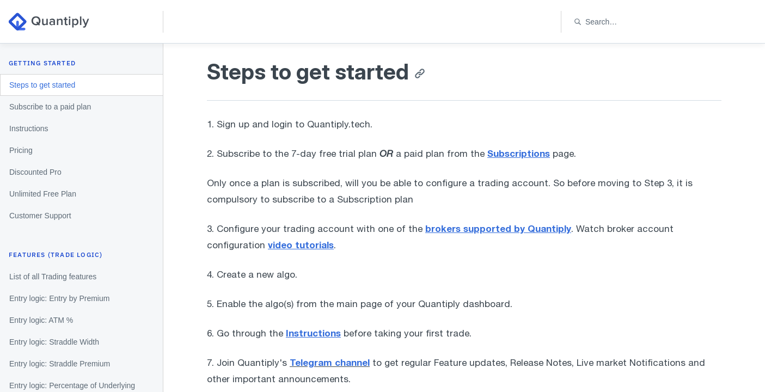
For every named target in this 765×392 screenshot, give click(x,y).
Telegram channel (330, 362)
